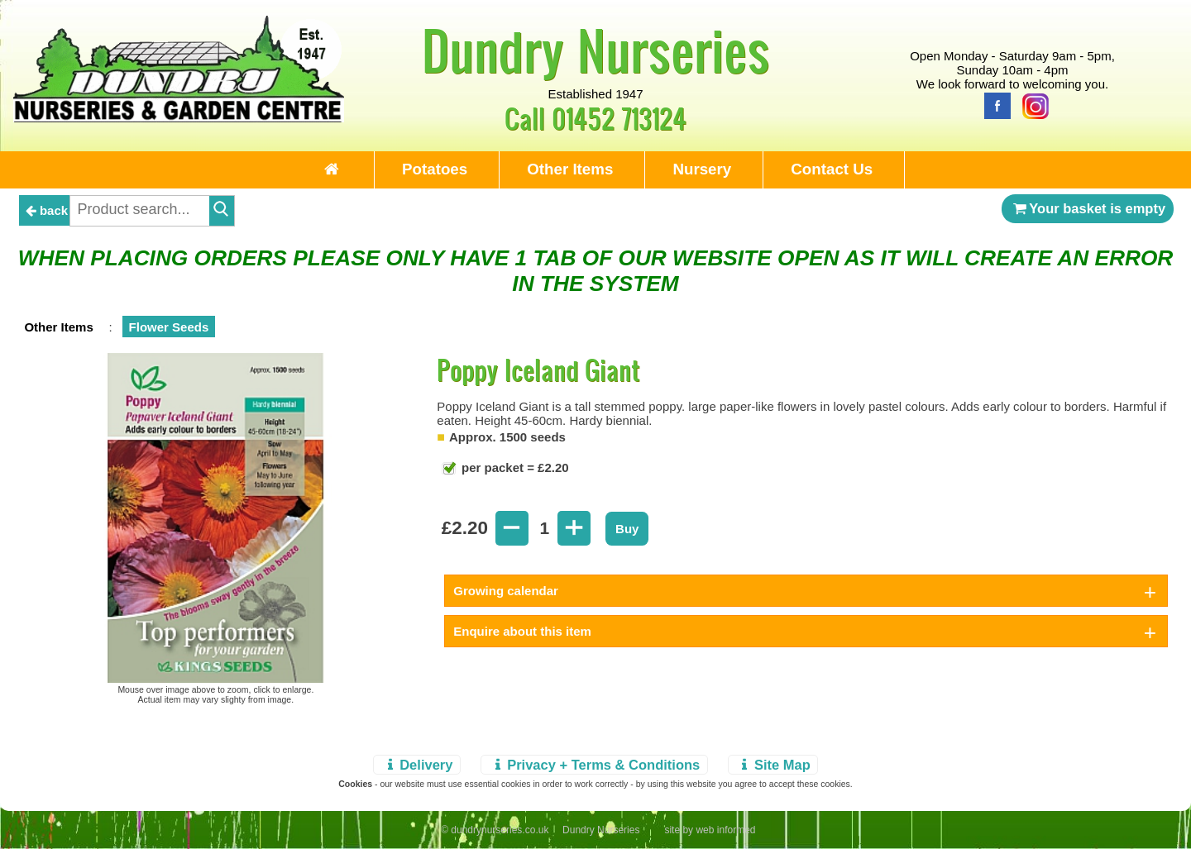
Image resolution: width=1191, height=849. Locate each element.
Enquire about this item (522, 631)
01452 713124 (619, 118)
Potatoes (434, 169)
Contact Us (832, 169)
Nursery (701, 169)
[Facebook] (993, 105)
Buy (627, 529)
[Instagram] (1031, 105)
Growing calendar (505, 591)
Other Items (570, 169)
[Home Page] (178, 118)
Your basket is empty (1087, 208)
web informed (725, 830)
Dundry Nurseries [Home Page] (596, 49)
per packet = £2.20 (513, 467)
